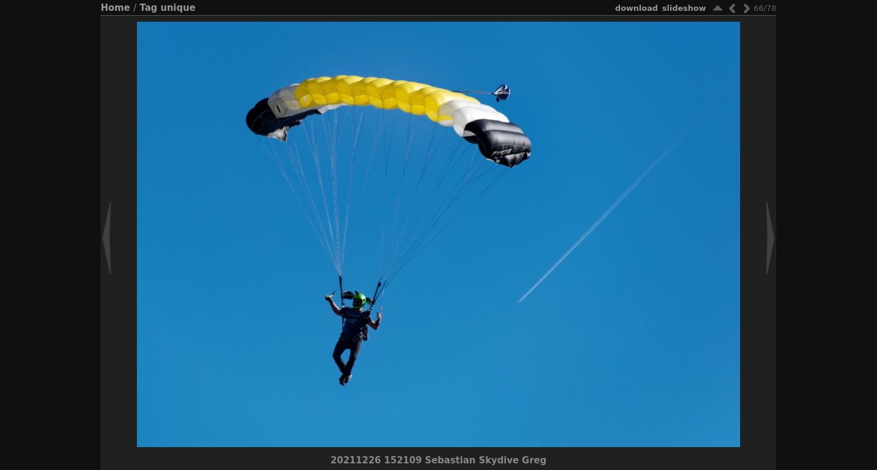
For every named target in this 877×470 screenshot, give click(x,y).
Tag (148, 7)
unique (177, 7)
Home (115, 7)
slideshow (684, 8)
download (636, 8)
